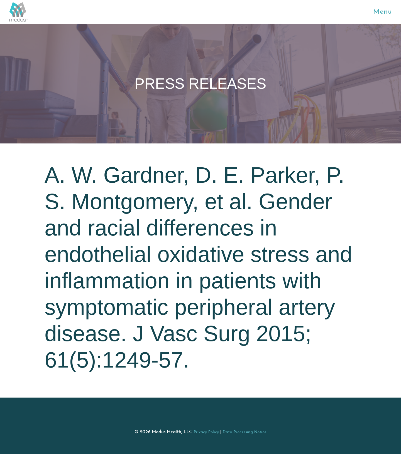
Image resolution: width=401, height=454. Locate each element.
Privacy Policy (206, 432)
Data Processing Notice (244, 432)
